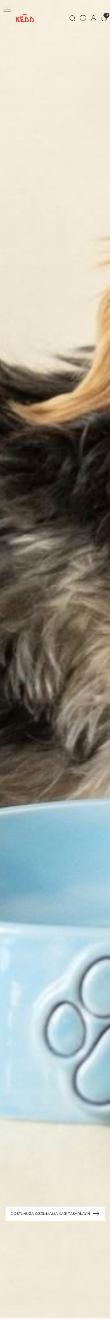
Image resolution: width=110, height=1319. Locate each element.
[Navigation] (7, 9)
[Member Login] (93, 18)
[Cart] (104, 18)
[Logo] (24, 18)
